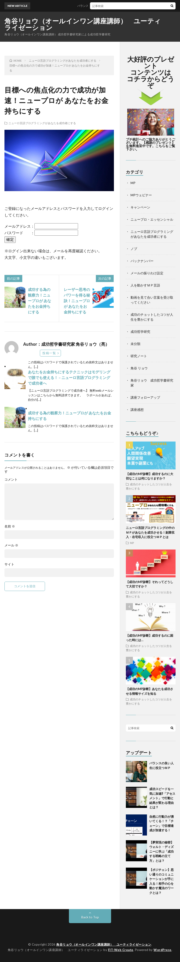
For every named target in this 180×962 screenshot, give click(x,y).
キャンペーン (140, 207)
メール (11, 545)
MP (133, 183)
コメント (11, 479)
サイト (9, 564)
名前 (9, 526)
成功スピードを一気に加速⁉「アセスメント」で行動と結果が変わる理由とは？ (162, 798)
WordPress (163, 950)
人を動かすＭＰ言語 (145, 285)
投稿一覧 (49, 353)
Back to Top (90, 917)
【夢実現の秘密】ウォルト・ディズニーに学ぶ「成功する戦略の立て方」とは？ (161, 851)
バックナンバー (142, 261)
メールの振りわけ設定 (147, 273)
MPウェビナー (141, 195)
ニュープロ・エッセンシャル (152, 219)
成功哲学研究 (140, 332)
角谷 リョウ (139, 368)
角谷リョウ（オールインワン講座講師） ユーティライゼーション (82, 24)
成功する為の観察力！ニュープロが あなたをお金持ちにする (39, 300)
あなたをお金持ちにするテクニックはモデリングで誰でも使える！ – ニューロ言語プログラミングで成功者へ (69, 377)
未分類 (135, 344)
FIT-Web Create (120, 950)
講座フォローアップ (145, 397)
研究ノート (139, 356)
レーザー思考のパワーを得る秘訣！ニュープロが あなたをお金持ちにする (77, 300)
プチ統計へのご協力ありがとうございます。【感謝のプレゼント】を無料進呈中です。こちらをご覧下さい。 (150, 144)
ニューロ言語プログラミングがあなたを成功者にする (42, 123)
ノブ (134, 249)
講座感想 (137, 410)
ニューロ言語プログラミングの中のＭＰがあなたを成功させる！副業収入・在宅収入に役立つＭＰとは (150, 532)
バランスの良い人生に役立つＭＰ (100, 5)
